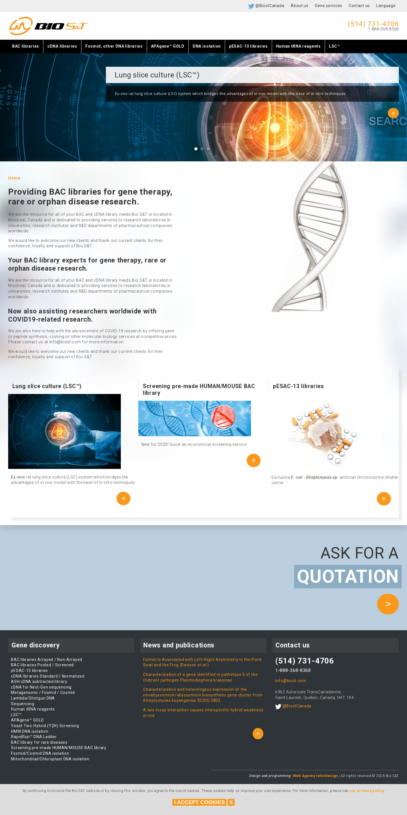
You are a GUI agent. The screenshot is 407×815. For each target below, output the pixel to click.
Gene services (328, 5)
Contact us (359, 5)
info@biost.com (290, 680)
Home (14, 178)
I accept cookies (199, 802)
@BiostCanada (266, 6)
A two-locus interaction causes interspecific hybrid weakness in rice (203, 713)
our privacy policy (367, 791)
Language (386, 5)
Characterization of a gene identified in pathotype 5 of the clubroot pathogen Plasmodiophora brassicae (200, 677)
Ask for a (346, 566)
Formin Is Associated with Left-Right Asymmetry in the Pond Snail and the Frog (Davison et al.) (202, 662)
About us (299, 5)
